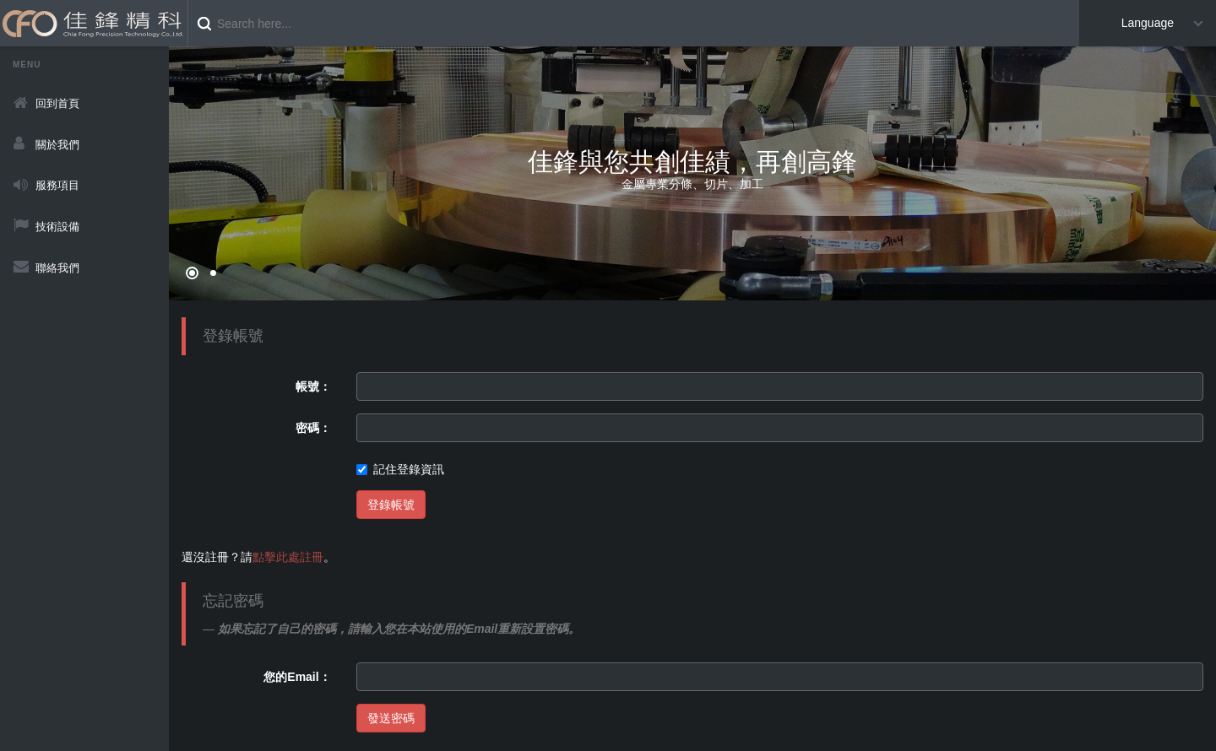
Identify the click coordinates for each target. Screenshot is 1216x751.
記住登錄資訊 (400, 469)
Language (1147, 23)
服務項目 (57, 185)
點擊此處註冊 (287, 557)
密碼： (313, 428)
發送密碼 (391, 718)
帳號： (313, 386)
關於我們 (57, 144)
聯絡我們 (57, 268)
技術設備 (57, 226)
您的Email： (296, 676)
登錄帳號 (391, 504)
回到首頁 (57, 103)
